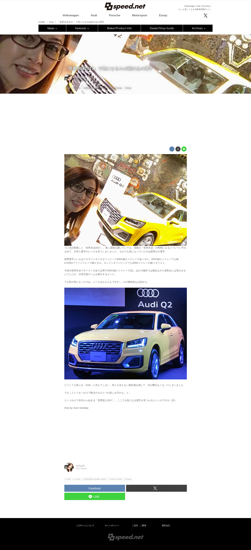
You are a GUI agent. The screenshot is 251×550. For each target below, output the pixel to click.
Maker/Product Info (119, 28)
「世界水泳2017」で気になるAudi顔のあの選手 (108, 68)
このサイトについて (85, 525)
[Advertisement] (125, 120)
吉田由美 (80, 77)
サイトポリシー (112, 525)
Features (82, 28)
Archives (198, 28)
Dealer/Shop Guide (162, 28)
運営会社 (166, 525)
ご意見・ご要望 (139, 525)
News (52, 28)
